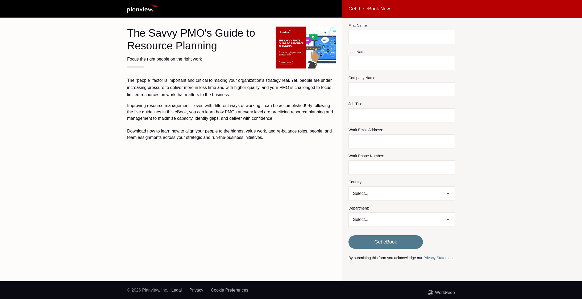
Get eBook (385, 242)
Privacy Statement (438, 258)
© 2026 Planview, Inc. (147, 290)
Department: (358, 208)
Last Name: (358, 52)
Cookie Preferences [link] (229, 290)
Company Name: (362, 78)
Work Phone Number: (366, 156)
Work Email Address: (365, 130)
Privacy (196, 290)
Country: (355, 182)
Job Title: (355, 104)
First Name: (358, 25)
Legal (176, 290)
